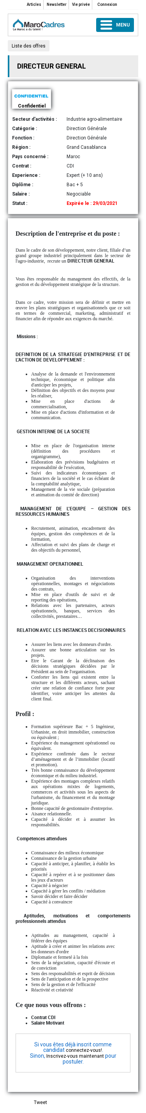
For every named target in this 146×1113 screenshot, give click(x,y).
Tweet (40, 1102)
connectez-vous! (84, 1050)
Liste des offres (29, 46)
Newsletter (57, 4)
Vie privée (81, 4)
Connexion (107, 4)
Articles (34, 4)
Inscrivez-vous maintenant (75, 1056)
